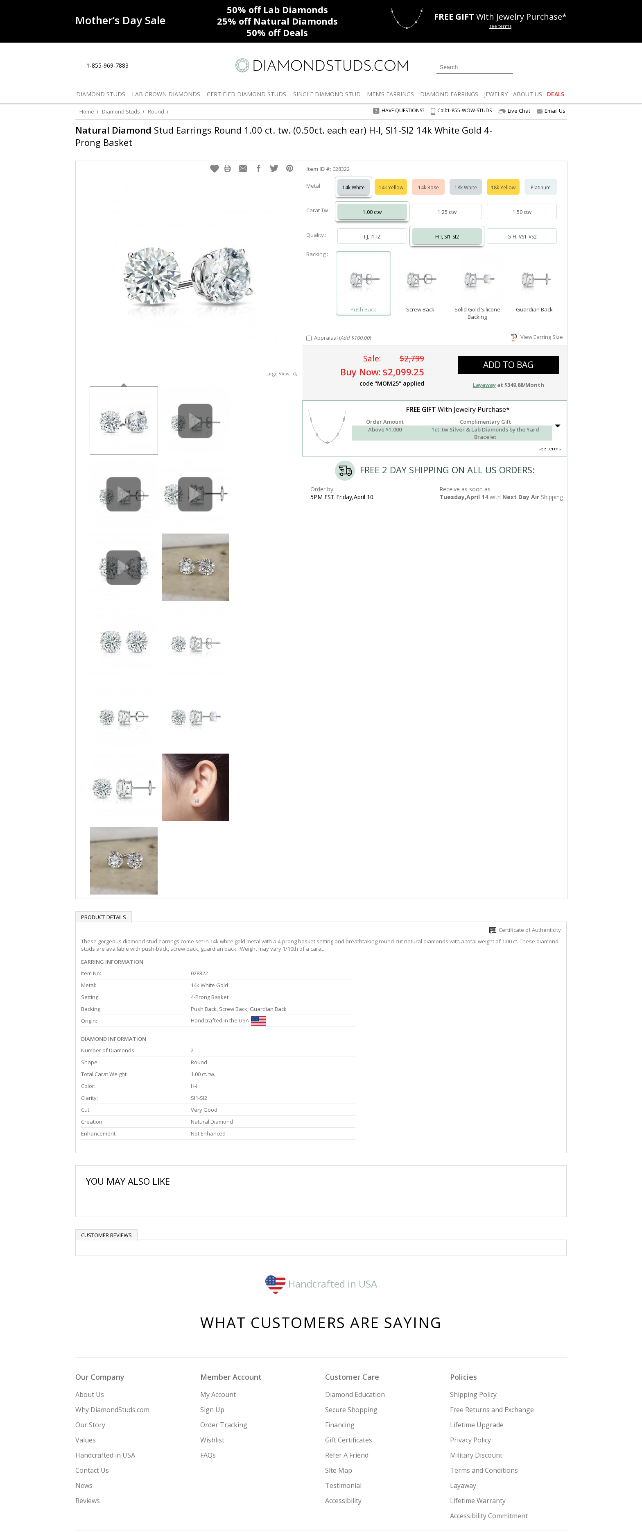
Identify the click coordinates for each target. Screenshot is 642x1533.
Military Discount (476, 1371)
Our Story (90, 1341)
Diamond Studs (121, 111)
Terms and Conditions (484, 1386)
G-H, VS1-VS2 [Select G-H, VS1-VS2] (522, 228)
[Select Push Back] (363, 271)
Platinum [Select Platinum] (541, 179)
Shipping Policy (473, 1310)
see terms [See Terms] (549, 440)
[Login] (524, 66)
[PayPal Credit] (386, 1515)
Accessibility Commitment (489, 1432)
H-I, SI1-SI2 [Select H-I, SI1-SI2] (447, 228)
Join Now (354, 1483)
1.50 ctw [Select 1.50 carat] (522, 203)
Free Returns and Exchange (492, 1326)
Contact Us (92, 1386)
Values (85, 1356)
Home (86, 111)
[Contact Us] (161, 65)
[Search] (474, 67)
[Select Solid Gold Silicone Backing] (477, 271)
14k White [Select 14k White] (353, 179)
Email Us (551, 111)
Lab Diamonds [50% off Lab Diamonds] (277, 9)
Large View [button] (281, 365)
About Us (89, 1310)
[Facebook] (469, 1485)
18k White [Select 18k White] (465, 179)
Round (156, 111)
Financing (340, 1341)
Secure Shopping (351, 1326)
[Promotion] (120, 20)
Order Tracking (223, 1341)
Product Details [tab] (103, 909)
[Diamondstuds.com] (321, 65)
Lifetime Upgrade (477, 1341)
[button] (214, 160)
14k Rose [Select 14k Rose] (428, 179)
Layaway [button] (484, 376)
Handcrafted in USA (321, 1199)
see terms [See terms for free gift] (500, 26)
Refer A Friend (346, 1371)
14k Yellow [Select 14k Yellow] (391, 179)
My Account (218, 1310)
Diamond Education (355, 1310)
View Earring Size (537, 328)
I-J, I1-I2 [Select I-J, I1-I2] (372, 228)
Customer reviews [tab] (106, 1151)
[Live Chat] (142, 65)
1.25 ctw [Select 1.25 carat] (447, 203)
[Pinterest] (487, 1485)
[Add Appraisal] (309, 330)
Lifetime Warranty (478, 1417)
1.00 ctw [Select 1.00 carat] (372, 203)
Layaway (463, 1401)
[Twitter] (450, 1485)
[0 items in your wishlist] (542, 66)
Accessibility (343, 1417)
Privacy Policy (470, 1356)
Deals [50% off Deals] (277, 32)
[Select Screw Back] (420, 271)
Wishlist (212, 1356)
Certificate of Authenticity (525, 921)
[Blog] (509, 1485)
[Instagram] (428, 1485)
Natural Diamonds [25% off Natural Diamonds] (277, 21)
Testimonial (343, 1401)
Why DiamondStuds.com (112, 1326)
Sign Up (212, 1326)
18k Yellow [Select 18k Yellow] (503, 179)
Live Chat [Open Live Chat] (514, 111)
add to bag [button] (508, 356)
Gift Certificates (348, 1356)
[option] (124, 411)
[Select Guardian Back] (534, 271)
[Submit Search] (507, 67)
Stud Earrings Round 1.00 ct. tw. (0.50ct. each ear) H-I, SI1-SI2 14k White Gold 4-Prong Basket (278, 136)
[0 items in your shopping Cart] (561, 66)
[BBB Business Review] (258, 1515)
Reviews (87, 1417)
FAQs (208, 1371)
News (84, 1401)
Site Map (338, 1386)
